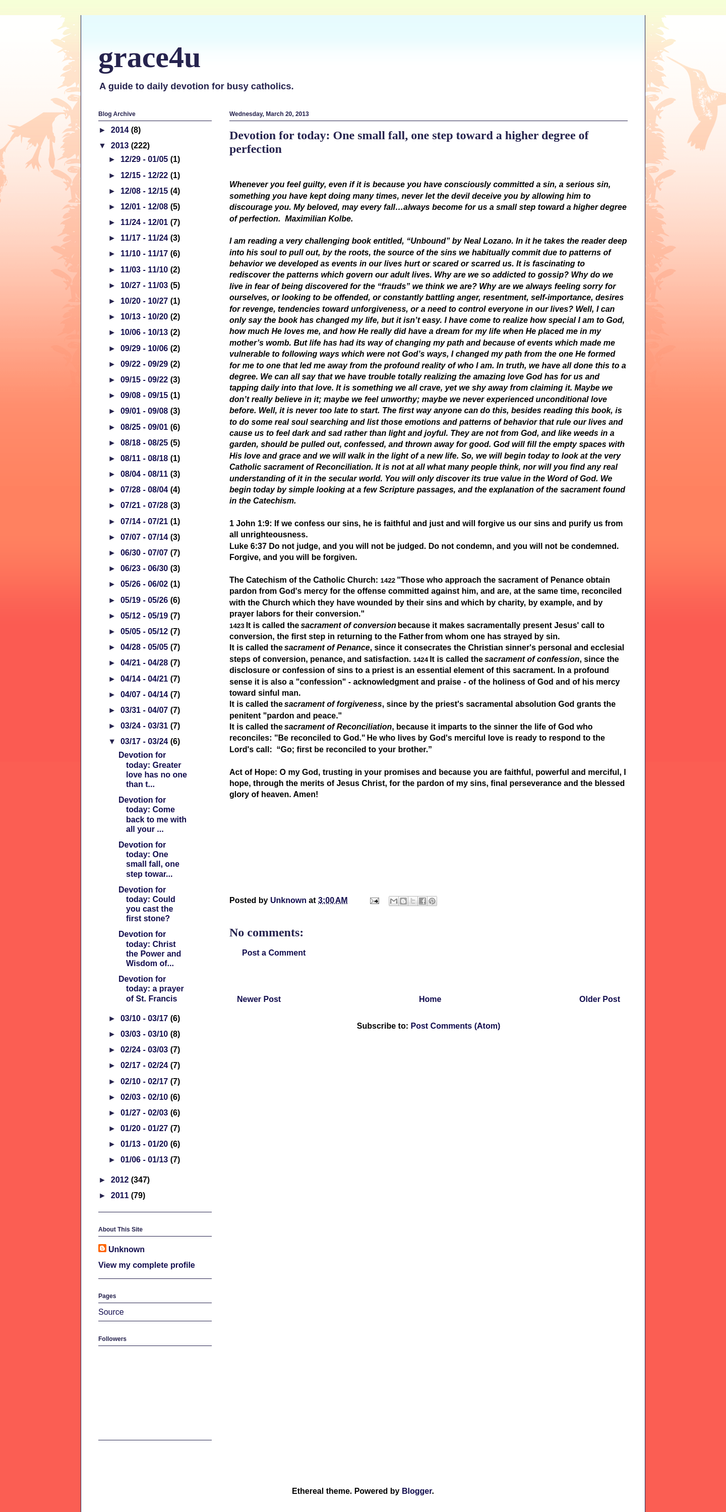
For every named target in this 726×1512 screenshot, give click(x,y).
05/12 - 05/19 (145, 615)
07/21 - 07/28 (145, 505)
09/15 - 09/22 (145, 379)
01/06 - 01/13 (145, 1159)
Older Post (599, 999)
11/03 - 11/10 (145, 269)
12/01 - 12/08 (145, 206)
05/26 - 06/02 (145, 584)
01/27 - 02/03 (145, 1112)
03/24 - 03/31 (145, 725)
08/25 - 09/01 (145, 427)
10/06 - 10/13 (145, 332)
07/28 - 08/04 (145, 489)
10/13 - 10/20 (145, 316)
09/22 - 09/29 (145, 364)
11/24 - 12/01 (145, 222)
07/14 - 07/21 (145, 521)
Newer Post (259, 999)
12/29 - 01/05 (145, 159)
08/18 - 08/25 (145, 442)
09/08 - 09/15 (145, 395)
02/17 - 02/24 (145, 1065)
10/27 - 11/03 (145, 285)
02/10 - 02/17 (145, 1081)
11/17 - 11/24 (145, 238)
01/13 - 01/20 (145, 1144)
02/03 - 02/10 (145, 1097)
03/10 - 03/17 (145, 1018)
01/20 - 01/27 (145, 1128)
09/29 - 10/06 (145, 348)
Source (111, 1312)
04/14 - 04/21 (145, 679)
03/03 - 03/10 (145, 1034)
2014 (121, 130)
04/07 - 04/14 (145, 694)
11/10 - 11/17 (145, 253)
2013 (121, 145)
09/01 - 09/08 (145, 411)
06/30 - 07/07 (145, 552)
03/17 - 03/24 (145, 741)
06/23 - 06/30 (145, 568)
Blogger (417, 1491)
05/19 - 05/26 (145, 600)
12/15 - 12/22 (145, 175)
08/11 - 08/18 (145, 458)
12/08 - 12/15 (145, 191)
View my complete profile (146, 1265)
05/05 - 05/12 (145, 631)
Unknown (126, 1249)
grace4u (149, 57)
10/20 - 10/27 (145, 301)
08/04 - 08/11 (145, 474)
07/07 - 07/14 (145, 537)
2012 (121, 1179)
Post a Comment (274, 952)
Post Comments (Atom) (455, 1026)
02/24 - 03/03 (145, 1049)
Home (430, 999)
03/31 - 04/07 (145, 710)
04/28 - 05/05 (145, 647)
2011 (121, 1195)
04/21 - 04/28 (145, 662)
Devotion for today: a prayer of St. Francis (151, 988)
